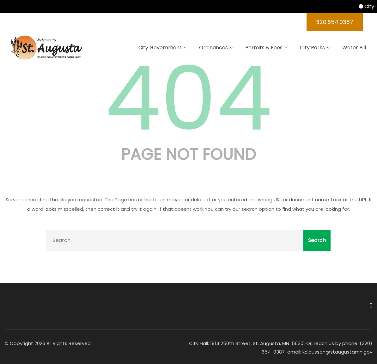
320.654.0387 (334, 22)
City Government (162, 47)
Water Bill (354, 47)
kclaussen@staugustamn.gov (336, 352)
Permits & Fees (266, 47)
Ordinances (216, 47)
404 (188, 99)
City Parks (315, 47)
